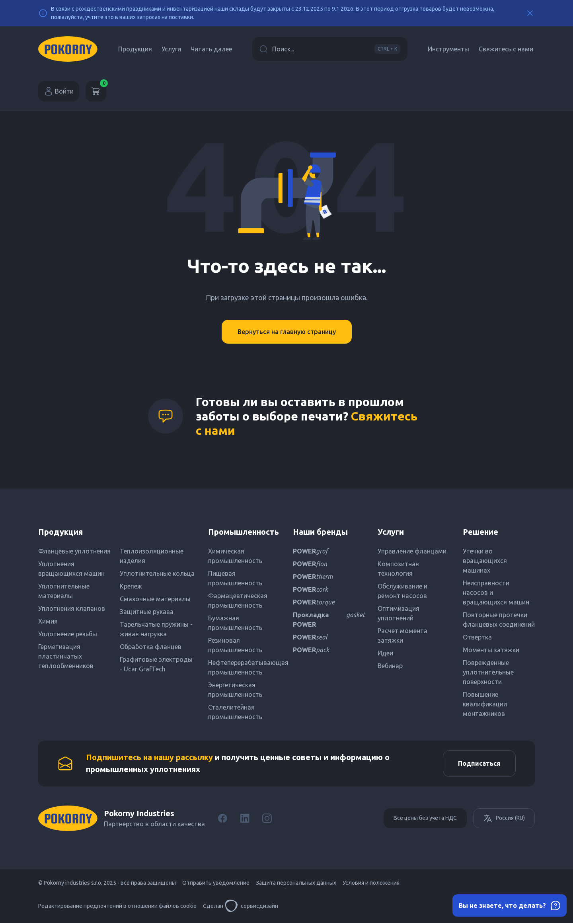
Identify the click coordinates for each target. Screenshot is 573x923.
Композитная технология (398, 568)
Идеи (385, 653)
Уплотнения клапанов (71, 608)
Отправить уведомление (215, 884)
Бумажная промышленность (235, 622)
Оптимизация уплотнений (398, 613)
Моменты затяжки (491, 649)
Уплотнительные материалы (64, 591)
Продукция (135, 49)
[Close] (530, 13)
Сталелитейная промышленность (235, 712)
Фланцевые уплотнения (74, 551)
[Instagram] (267, 819)
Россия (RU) (504, 819)
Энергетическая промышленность (235, 689)
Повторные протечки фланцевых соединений (499, 619)
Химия (48, 621)
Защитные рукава (146, 611)
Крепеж (131, 586)
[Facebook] (222, 819)
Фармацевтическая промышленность (237, 600)
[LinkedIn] (244, 819)
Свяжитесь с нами (506, 49)
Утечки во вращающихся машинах (485, 561)
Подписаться (478, 764)
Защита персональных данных (296, 884)
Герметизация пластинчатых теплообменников (66, 656)
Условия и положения (371, 884)
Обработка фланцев (150, 646)
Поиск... (329, 49)
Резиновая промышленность (235, 645)
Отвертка (477, 637)
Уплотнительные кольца (157, 573)
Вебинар (390, 665)
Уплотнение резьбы (67, 633)
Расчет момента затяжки (402, 635)
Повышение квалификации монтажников (485, 704)
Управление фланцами (412, 551)
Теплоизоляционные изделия (151, 556)
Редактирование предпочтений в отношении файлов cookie (117, 907)
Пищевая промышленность (235, 578)
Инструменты (448, 49)
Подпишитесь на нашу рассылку (149, 758)
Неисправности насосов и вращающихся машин (496, 592)
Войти (59, 91)
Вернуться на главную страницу (287, 331)
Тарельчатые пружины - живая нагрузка (156, 629)
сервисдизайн (251, 907)
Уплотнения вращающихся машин (71, 568)
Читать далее (211, 49)
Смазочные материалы (155, 598)
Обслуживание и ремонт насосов (402, 591)
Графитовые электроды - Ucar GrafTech (156, 664)
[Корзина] (96, 91)
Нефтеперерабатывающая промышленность (244, 667)
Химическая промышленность (235, 556)
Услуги (171, 49)
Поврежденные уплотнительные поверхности (488, 672)
